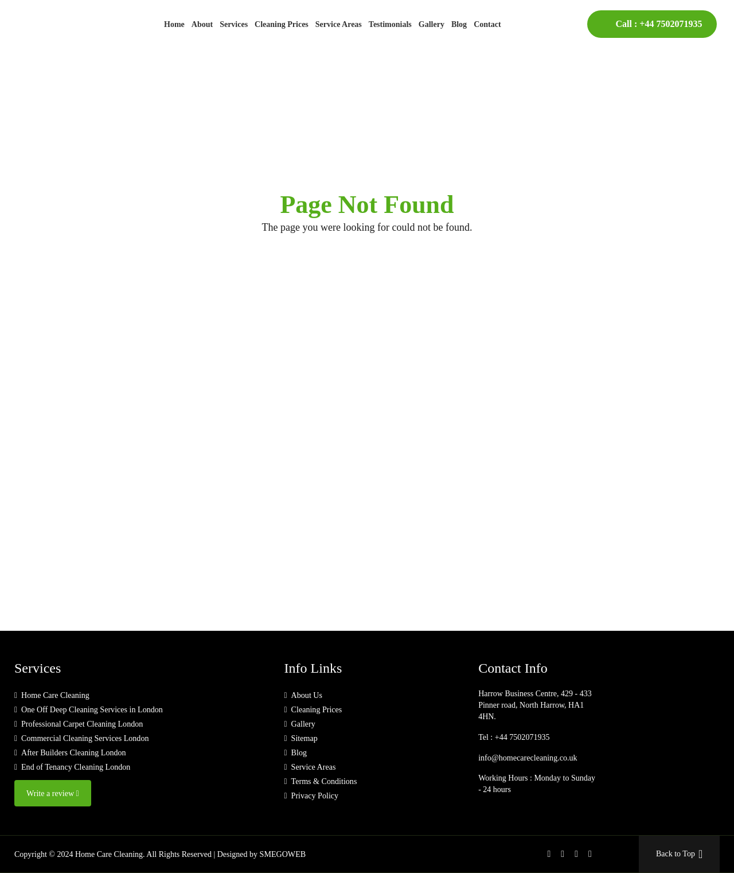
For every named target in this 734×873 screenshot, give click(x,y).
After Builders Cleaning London (73, 752)
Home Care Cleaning (55, 695)
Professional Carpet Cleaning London (81, 724)
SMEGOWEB (283, 853)
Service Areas (338, 24)
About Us (306, 695)
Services (234, 24)
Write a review (52, 793)
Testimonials (390, 24)
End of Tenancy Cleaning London (75, 767)
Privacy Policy (314, 795)
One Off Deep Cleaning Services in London (91, 709)
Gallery (431, 24)
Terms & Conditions (323, 781)
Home (174, 24)
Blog (459, 24)
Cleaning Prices (282, 24)
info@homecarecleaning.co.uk (527, 756)
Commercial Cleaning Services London (84, 738)
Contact (487, 24)
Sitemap (304, 738)
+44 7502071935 (670, 24)
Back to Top (679, 854)
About (202, 24)
